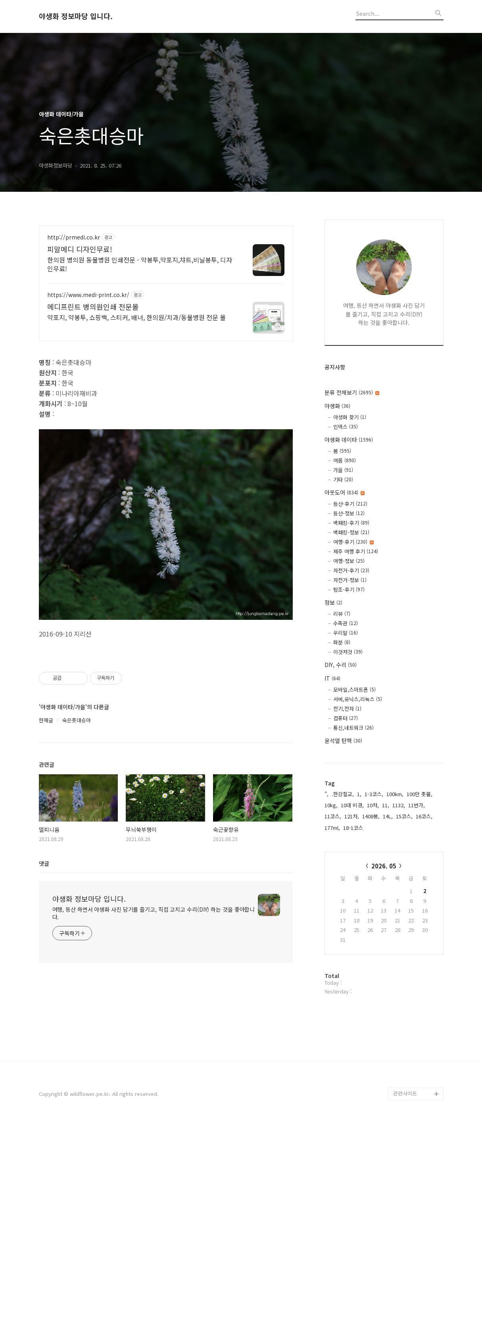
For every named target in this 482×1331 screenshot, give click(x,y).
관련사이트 (405, 1300)
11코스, (333, 816)
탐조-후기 (349, 589)
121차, (351, 816)
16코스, (424, 816)
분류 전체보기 (352, 392)
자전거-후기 (351, 570)
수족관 (345, 623)
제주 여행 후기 (355, 551)
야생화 (337, 406)
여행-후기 (353, 542)
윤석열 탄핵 (343, 741)
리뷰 (341, 613)
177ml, (332, 827)
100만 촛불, (419, 794)
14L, (388, 816)
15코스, (404, 816)
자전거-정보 (350, 580)
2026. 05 (383, 866)
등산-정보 (349, 513)
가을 (343, 470)
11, (385, 805)
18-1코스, (354, 827)
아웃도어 (345, 492)
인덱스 (345, 426)
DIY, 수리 (341, 665)
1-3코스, (374, 794)
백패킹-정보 (351, 532)
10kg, (331, 805)
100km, (394, 794)
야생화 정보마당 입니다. (76, 16)
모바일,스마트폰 (354, 689)
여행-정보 (349, 561)
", (326, 794)
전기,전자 (347, 708)
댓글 (44, 1107)
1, (359, 794)
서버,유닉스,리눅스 (357, 699)
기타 (343, 479)
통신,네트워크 (353, 727)
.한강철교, (343, 794)
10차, (373, 805)
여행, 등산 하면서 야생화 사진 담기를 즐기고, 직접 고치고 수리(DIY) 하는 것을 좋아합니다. (153, 1157)
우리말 (345, 633)
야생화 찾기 (349, 417)
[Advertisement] (166, 295)
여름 (344, 460)
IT (332, 678)
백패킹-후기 (351, 523)
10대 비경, (352, 805)
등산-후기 (350, 503)
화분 (341, 642)
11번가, (416, 805)
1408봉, (371, 816)
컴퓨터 (345, 718)
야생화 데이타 (349, 440)
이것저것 (348, 652)
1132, (398, 805)
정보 (333, 602)
